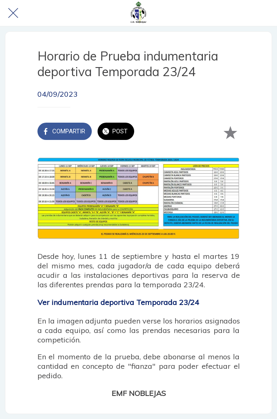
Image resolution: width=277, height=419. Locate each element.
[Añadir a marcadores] (230, 132)
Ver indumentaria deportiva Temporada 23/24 (118, 302)
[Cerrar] (13, 13)
